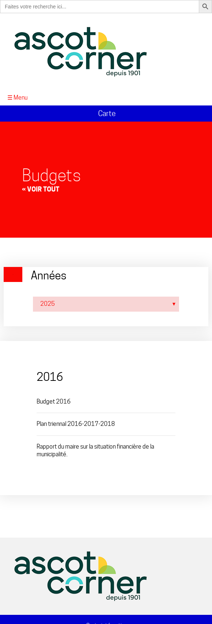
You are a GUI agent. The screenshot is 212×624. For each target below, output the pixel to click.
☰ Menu (17, 97)
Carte (106, 113)
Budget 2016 (54, 401)
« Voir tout (40, 189)
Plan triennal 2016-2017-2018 (76, 423)
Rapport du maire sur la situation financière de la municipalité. (95, 450)
